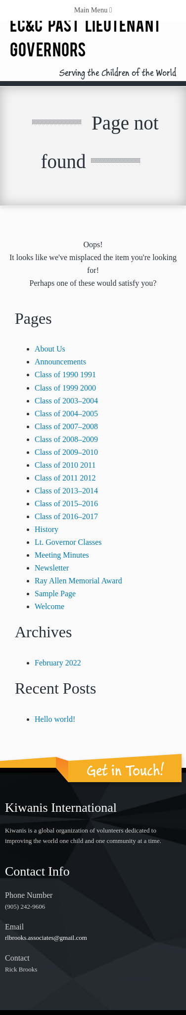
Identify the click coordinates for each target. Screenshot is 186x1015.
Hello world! (55, 719)
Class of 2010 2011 (65, 465)
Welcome (49, 606)
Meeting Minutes (62, 555)
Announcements (60, 361)
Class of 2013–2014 (66, 490)
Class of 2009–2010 (66, 452)
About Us (50, 349)
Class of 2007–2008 (66, 426)
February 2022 (58, 663)
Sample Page (55, 593)
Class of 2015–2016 (66, 503)
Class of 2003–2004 (66, 401)
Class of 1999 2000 (65, 388)
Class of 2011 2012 (65, 478)
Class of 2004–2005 (66, 413)
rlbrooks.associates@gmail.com (46, 937)
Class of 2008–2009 (66, 439)
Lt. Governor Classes (68, 542)
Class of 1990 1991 (65, 374)
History (46, 529)
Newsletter (52, 568)
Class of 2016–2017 (66, 516)
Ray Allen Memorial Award (78, 580)
